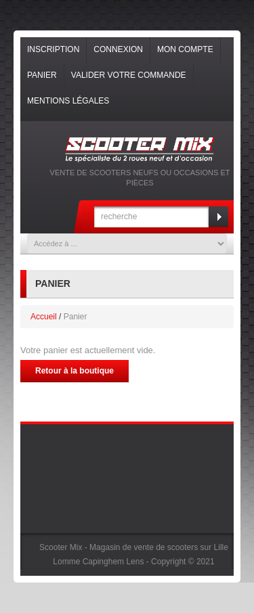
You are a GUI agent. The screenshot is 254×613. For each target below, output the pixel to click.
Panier (42, 75)
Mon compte (185, 49)
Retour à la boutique (74, 371)
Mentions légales (68, 101)
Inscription (53, 49)
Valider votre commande (128, 75)
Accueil (43, 316)
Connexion (118, 49)
